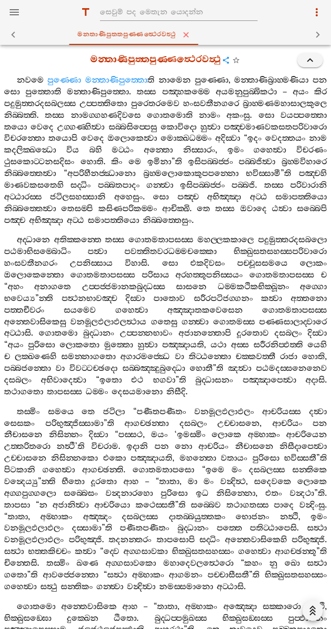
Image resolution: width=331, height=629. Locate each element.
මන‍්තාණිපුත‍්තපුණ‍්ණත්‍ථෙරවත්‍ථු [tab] (167, 35)
